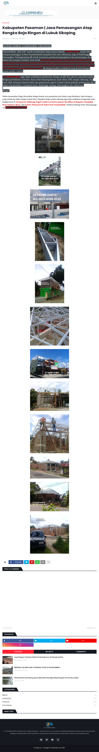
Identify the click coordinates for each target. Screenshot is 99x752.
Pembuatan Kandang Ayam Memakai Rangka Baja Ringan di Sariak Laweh (46, 678)
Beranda (5, 23)
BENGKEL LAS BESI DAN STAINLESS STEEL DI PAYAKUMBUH (37, 667)
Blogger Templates (51, 748)
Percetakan (49, 705)
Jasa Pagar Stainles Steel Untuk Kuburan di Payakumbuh (38, 657)
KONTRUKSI (49, 698)
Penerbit (49, 702)
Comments (81, 652)
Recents (49, 652)
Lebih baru (8, 628)
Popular (18, 652)
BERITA (49, 695)
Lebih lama (91, 628)
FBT (63, 748)
